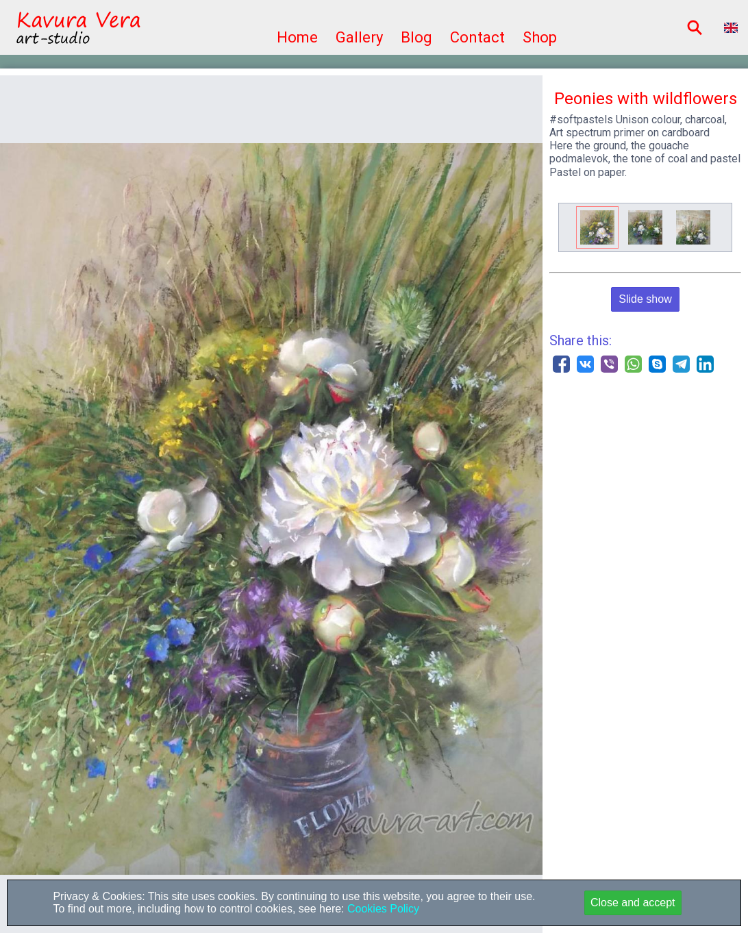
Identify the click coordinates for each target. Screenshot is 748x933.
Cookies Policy (382, 909)
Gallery (359, 37)
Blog (416, 37)
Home (297, 37)
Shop (540, 37)
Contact (477, 37)
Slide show (645, 299)
